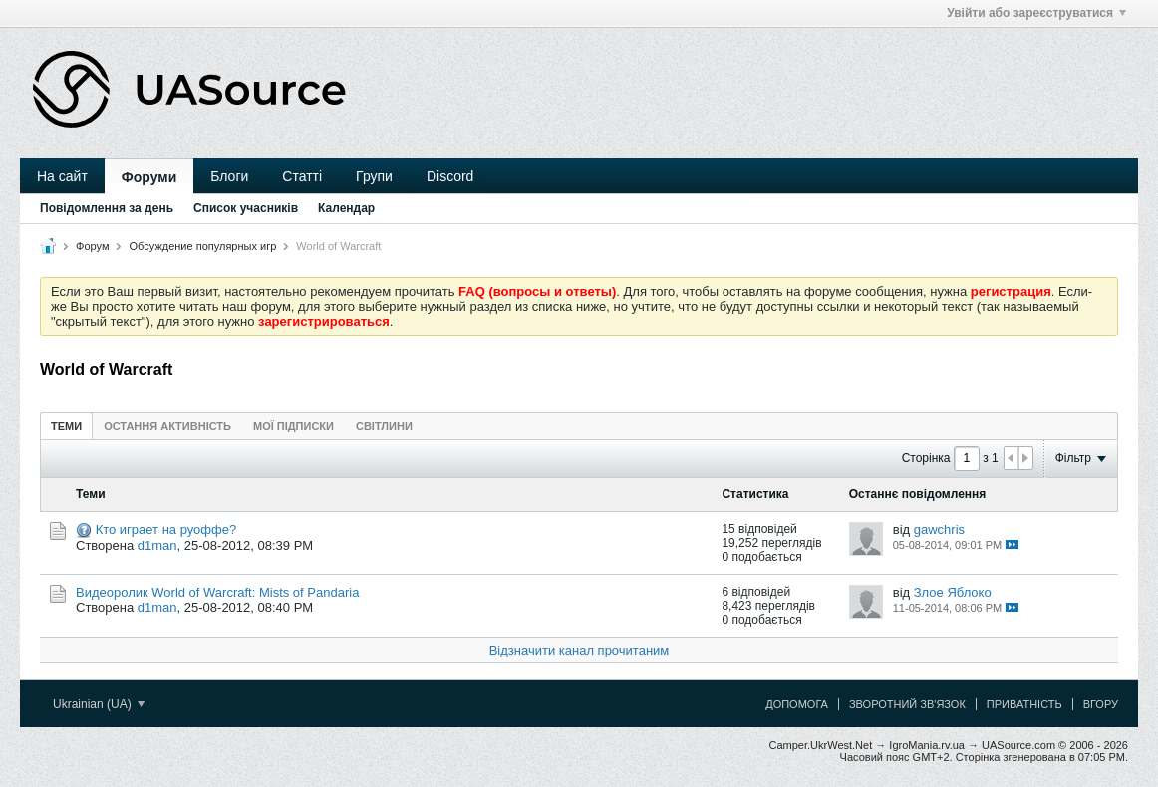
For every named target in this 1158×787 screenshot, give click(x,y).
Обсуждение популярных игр (203, 246)
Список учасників (245, 208)
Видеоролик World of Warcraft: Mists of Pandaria (217, 592)
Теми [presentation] (66, 426)
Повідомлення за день (106, 208)
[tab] (66, 425)
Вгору (1100, 704)
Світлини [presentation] (384, 426)
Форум (92, 246)
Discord (450, 176)
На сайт (62, 176)
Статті (302, 176)
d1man (157, 545)
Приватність (1024, 704)
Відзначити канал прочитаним (579, 650)
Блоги (229, 176)
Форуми (149, 177)
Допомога (796, 704)
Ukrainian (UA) (99, 704)
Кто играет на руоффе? (166, 529)
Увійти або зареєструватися (1036, 13)
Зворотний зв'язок (907, 704)
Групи (374, 176)
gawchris (939, 529)
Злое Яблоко (953, 592)
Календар (346, 208)
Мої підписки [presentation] (293, 426)
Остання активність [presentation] (167, 426)
